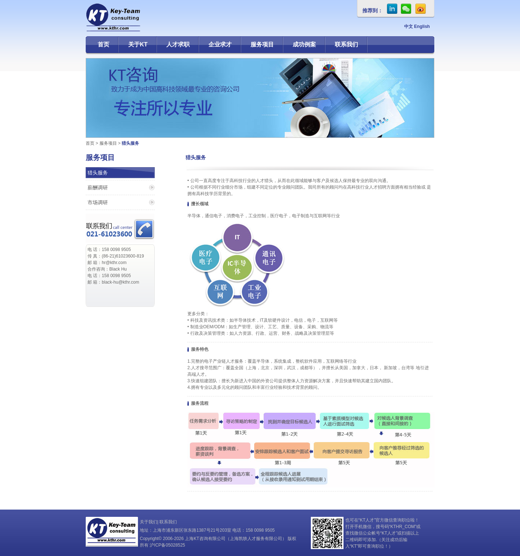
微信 (406, 9)
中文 (408, 26)
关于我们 (148, 521)
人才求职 (178, 44)
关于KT (137, 44)
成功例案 (304, 44)
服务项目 (262, 44)
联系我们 (346, 44)
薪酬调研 (98, 187)
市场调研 (98, 202)
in (391, 9)
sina (420, 9)
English (422, 26)
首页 (103, 44)
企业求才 (220, 44)
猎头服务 (98, 173)
